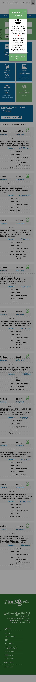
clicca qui (18, 35)
